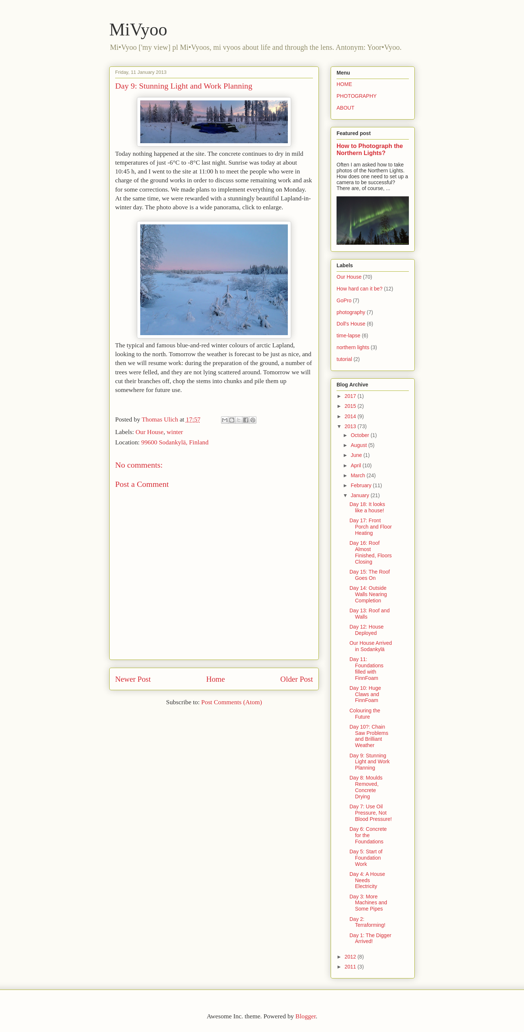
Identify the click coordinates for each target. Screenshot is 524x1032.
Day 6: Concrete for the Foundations (368, 835)
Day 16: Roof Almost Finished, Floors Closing (370, 552)
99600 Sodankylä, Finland (174, 442)
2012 (351, 957)
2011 (351, 967)
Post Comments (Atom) (231, 702)
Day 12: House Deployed (366, 630)
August (359, 445)
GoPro (344, 300)
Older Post (296, 679)
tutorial (344, 359)
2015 (351, 406)
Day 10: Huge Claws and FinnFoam (365, 694)
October (360, 435)
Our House (149, 432)
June (357, 455)
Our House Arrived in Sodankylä (370, 646)
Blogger (306, 1016)
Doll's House (351, 324)
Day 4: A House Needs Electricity (367, 880)
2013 (351, 426)
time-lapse (349, 335)
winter (175, 432)
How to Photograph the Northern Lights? (370, 149)
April (356, 465)
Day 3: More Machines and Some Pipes (368, 903)
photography (351, 312)
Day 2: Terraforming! (367, 922)
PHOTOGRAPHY (357, 96)
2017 (351, 396)
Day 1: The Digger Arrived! (370, 938)
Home (215, 679)
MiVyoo (138, 29)
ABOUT (345, 108)
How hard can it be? (360, 289)
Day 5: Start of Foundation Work (365, 858)
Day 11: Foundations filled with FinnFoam (366, 668)
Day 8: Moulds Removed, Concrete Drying (365, 787)
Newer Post (133, 679)
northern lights (353, 347)
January (360, 495)
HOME (344, 84)
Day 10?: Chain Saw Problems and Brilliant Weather (368, 736)
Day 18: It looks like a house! (367, 507)
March (358, 475)
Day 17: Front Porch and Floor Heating (370, 526)
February (362, 485)
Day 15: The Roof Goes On (369, 575)
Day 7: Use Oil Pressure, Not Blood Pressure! (370, 813)
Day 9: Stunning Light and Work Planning (369, 762)
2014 (351, 416)
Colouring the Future (364, 714)
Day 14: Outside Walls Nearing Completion (368, 594)
